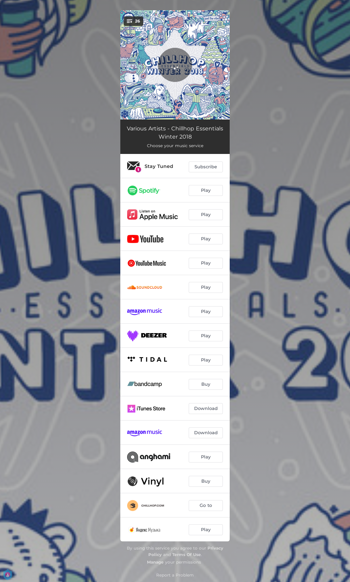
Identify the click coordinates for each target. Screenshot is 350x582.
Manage (155, 562)
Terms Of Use (186, 554)
